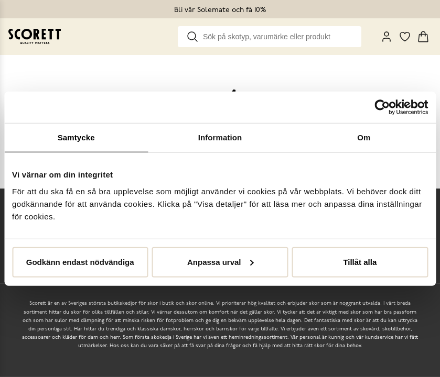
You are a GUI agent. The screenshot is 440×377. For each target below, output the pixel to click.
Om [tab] (363, 137)
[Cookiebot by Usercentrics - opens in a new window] (382, 107)
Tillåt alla (360, 261)
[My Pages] (386, 36)
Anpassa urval (220, 261)
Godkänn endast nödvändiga (80, 261)
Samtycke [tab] (76, 137)
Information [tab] (220, 137)
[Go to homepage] (34, 36)
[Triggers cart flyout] (423, 36)
